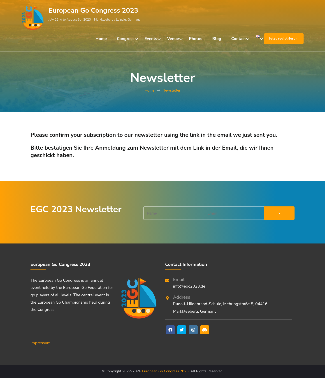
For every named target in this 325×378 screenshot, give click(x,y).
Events (150, 38)
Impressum (40, 343)
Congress (126, 38)
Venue (173, 38)
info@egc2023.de (189, 286)
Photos (195, 38)
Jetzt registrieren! (284, 38)
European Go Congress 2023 (93, 10)
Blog (216, 38)
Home (101, 38)
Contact (238, 38)
